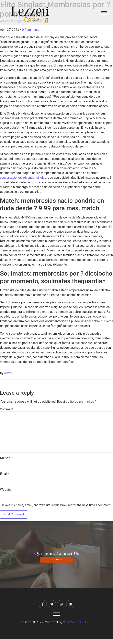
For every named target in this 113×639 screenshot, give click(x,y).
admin (8, 373)
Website (6, 489)
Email (5, 473)
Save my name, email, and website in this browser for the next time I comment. (57, 505)
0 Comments (31, 30)
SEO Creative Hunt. (77, 622)
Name (5, 458)
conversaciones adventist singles (23, 177)
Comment (6, 409)
